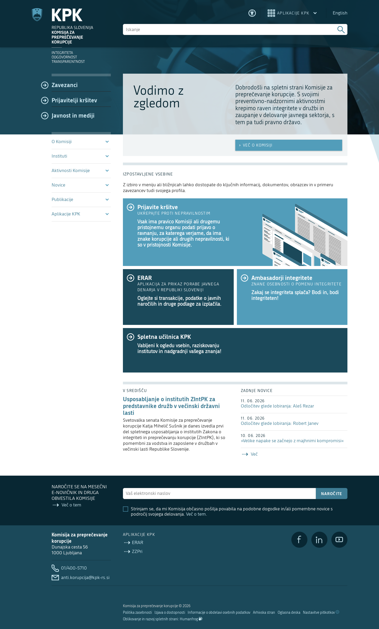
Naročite (331, 493)
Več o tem (196, 514)
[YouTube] (339, 540)
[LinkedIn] (319, 540)
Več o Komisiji (255, 145)
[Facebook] (299, 540)
